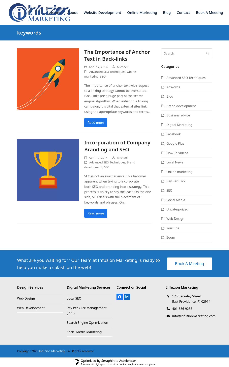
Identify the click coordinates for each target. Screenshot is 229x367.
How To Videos (177, 153)
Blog (169, 96)
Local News (174, 162)
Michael (122, 67)
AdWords (173, 87)
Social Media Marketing (84, 332)
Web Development (31, 308)
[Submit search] (207, 53)
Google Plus (175, 143)
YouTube (172, 228)
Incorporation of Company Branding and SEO (117, 146)
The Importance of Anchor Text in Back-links (117, 55)
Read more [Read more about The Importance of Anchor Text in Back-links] (96, 122)
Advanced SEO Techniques (107, 72)
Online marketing (179, 172)
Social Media (175, 200)
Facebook (173, 134)
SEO (103, 76)
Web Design (175, 218)
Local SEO (74, 298)
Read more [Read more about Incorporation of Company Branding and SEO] (96, 213)
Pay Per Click (175, 181)
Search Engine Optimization (87, 322)
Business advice (178, 115)
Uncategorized (177, 209)
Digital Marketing (179, 125)
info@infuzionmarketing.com (194, 316)
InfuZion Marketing (52, 351)
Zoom (170, 237)
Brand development (181, 106)
